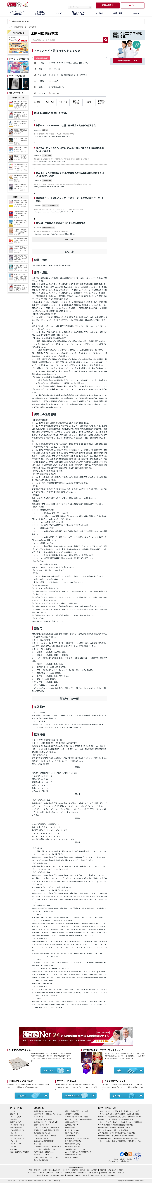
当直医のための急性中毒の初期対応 (46, 1130)
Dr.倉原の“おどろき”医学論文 (44, 1119)
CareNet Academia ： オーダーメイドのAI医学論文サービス (119, 1138)
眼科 (62, 1175)
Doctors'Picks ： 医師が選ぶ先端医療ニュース (114, 1127)
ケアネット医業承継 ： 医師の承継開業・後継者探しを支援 (118, 1114)
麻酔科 (77, 1175)
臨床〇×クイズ (15, 1122)
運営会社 (56, 1180)
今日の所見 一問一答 (17, 1125)
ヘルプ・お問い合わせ (14, 1180)
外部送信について (39, 1180)
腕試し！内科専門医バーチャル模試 (77, 1111)
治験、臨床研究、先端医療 (19, 1152)
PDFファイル (56, 93)
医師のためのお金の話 (72, 1146)
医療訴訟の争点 (70, 1127)
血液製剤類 (32, 27)
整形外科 (104, 1173)
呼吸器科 (37, 1170)
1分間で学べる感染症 (72, 1114)
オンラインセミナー (17, 1138)
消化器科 (66, 1170)
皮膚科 (46, 1175)
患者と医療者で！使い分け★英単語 (77, 1138)
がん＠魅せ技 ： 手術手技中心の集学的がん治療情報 (116, 1133)
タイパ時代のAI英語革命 (73, 1141)
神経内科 (59, 1173)
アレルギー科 (32, 1173)
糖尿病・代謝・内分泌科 (88, 1170)
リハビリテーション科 (97, 1175)
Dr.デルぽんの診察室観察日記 (44, 1141)
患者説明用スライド (17, 1130)
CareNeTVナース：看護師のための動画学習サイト (115, 1119)
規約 (22, 1180)
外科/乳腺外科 (93, 1173)
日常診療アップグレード (42, 1155)
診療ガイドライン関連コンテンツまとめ (48, 1114)
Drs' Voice (13, 1149)
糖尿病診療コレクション (42, 1133)
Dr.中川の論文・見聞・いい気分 (45, 1136)
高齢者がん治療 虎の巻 (73, 1155)
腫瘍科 (121, 1170)
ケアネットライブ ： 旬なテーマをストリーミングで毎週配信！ (120, 1122)
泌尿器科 (112, 1173)
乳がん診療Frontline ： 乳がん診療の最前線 (113, 1130)
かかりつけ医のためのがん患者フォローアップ (79, 1152)
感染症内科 (112, 1170)
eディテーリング (16, 1136)
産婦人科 (121, 1173)
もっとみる (69, 239)
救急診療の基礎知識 (41, 1160)
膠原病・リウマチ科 (46, 1173)
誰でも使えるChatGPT (72, 1130)
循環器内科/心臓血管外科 (51, 1170)
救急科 (85, 1175)
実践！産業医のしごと (72, 1144)
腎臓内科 (75, 1170)
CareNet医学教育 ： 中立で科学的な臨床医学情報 (115, 1125)
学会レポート (15, 1141)
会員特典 (13, 1119)
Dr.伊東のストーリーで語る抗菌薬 (76, 1117)
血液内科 (103, 1170)
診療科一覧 (14, 1114)
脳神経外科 (82, 1173)
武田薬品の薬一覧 (57, 87)
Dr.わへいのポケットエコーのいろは (46, 1127)
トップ (9, 27)
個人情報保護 (29, 1180)
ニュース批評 (38, 1117)
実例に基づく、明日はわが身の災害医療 (79, 1119)
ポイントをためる (16, 1117)
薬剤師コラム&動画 (71, 1157)
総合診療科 (111, 1175)
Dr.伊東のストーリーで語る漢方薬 (45, 1122)
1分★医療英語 (70, 1136)
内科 (30, 1170)
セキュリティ (48, 1180)
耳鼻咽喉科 (55, 1175)
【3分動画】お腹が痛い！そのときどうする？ (49, 1146)
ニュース (13, 1133)
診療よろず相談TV (71, 1122)
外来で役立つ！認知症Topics (44, 1152)
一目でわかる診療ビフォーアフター (46, 1157)
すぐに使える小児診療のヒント (44, 1149)
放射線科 (70, 1175)
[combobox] (67, 39)
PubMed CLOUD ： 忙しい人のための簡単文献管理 (116, 1136)
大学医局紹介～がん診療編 (43, 1111)
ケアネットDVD (15, 1144)
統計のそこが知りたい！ (73, 1133)
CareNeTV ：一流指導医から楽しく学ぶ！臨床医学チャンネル (120, 1117)
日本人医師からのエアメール (75, 1149)
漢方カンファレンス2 (41, 1125)
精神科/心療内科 (70, 1173)
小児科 (39, 1175)
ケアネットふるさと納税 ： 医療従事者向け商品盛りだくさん (119, 1141)
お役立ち (13, 1146)
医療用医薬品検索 (20, 27)
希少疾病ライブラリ (72, 1125)
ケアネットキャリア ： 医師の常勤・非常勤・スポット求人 (118, 1111)
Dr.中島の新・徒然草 (41, 1138)
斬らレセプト (38, 1144)
